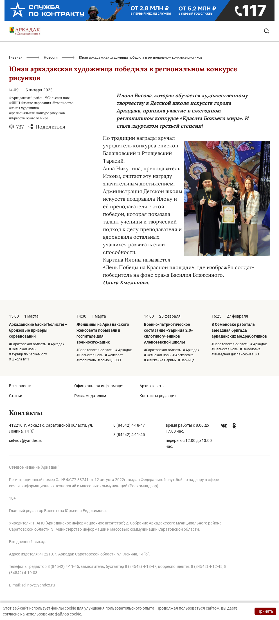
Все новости (20, 386)
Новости (51, 57)
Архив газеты (152, 386)
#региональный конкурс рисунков (37, 113)
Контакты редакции (158, 395)
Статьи (15, 395)
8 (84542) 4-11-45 (129, 434)
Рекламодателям (90, 395)
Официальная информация (99, 386)
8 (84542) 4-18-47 (129, 425)
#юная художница (24, 108)
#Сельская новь (57, 98)
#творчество (62, 103)
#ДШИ (14, 103)
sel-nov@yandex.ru (25, 440)
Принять (265, 611)
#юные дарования (36, 103)
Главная (15, 57)
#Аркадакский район (26, 98)
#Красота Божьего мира (28, 118)
